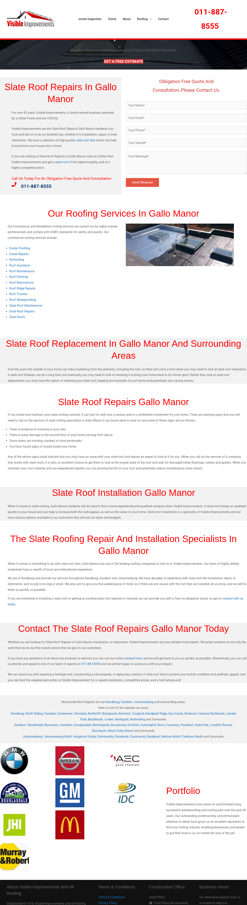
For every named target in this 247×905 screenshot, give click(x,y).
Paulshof (187, 725)
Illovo (161, 725)
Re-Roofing (16, 259)
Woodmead (35, 725)
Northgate (122, 719)
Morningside (100, 725)
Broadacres (118, 725)
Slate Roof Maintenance (25, 305)
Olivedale (80, 713)
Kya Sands (175, 713)
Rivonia (227, 725)
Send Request (142, 182)
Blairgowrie (109, 713)
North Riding (34, 713)
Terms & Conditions (111, 897)
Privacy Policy (107, 903)
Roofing (142, 19)
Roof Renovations (21, 282)
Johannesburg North (58, 736)
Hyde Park (201, 725)
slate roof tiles (85, 140)
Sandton (126, 702)
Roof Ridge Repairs (22, 288)
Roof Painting (18, 277)
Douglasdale (82, 725)
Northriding (137, 719)
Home (112, 19)
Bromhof (125, 713)
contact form (133, 658)
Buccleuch (99, 731)
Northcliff (94, 713)
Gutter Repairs (19, 254)
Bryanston (51, 725)
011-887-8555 (91, 664)
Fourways (172, 725)
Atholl (111, 731)
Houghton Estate (84, 736)
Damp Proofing (19, 248)
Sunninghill (148, 725)
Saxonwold (137, 736)
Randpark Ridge (156, 713)
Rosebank (122, 736)
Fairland (203, 713)
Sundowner (65, 713)
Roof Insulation (19, 265)
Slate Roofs (17, 317)
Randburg (112, 702)
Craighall (138, 713)
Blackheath (95, 719)
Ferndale (50, 713)
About (127, 19)
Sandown (66, 725)
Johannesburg (143, 702)
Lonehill (215, 725)
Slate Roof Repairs (22, 311)
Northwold (217, 713)
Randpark (153, 736)
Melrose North (170, 736)
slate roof (61, 162)
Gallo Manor (125, 731)
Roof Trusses (18, 294)
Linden (109, 719)
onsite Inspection (90, 19)
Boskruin (190, 713)
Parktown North (192, 736)
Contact (162, 19)
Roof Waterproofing (22, 300)
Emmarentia (105, 736)
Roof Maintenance (21, 271)
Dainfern (133, 725)
